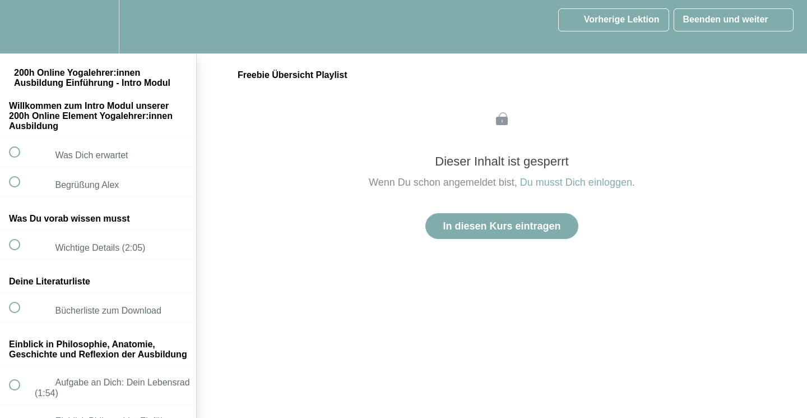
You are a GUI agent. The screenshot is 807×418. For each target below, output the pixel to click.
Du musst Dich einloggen (576, 182)
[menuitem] (98, 26)
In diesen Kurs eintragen (501, 226)
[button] (20, 26)
